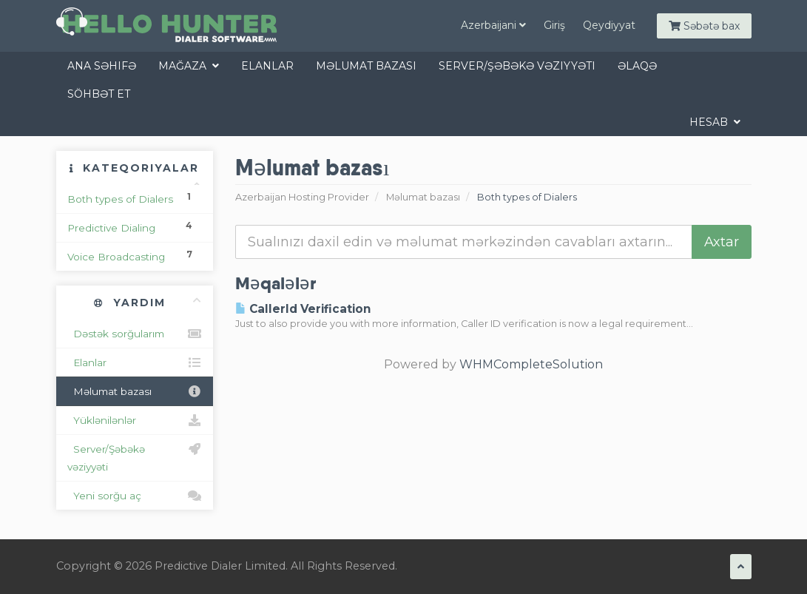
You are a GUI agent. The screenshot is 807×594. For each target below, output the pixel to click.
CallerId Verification (303, 309)
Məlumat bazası (366, 65)
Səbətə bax (704, 26)
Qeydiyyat (609, 25)
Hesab (714, 122)
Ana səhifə (101, 65)
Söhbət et (98, 94)
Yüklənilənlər (135, 420)
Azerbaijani (493, 25)
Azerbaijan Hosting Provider (302, 197)
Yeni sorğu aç (135, 495)
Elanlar (267, 65)
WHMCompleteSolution (531, 364)
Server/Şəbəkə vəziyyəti (517, 65)
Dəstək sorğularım (135, 333)
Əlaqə (637, 65)
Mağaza (188, 65)
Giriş (554, 25)
